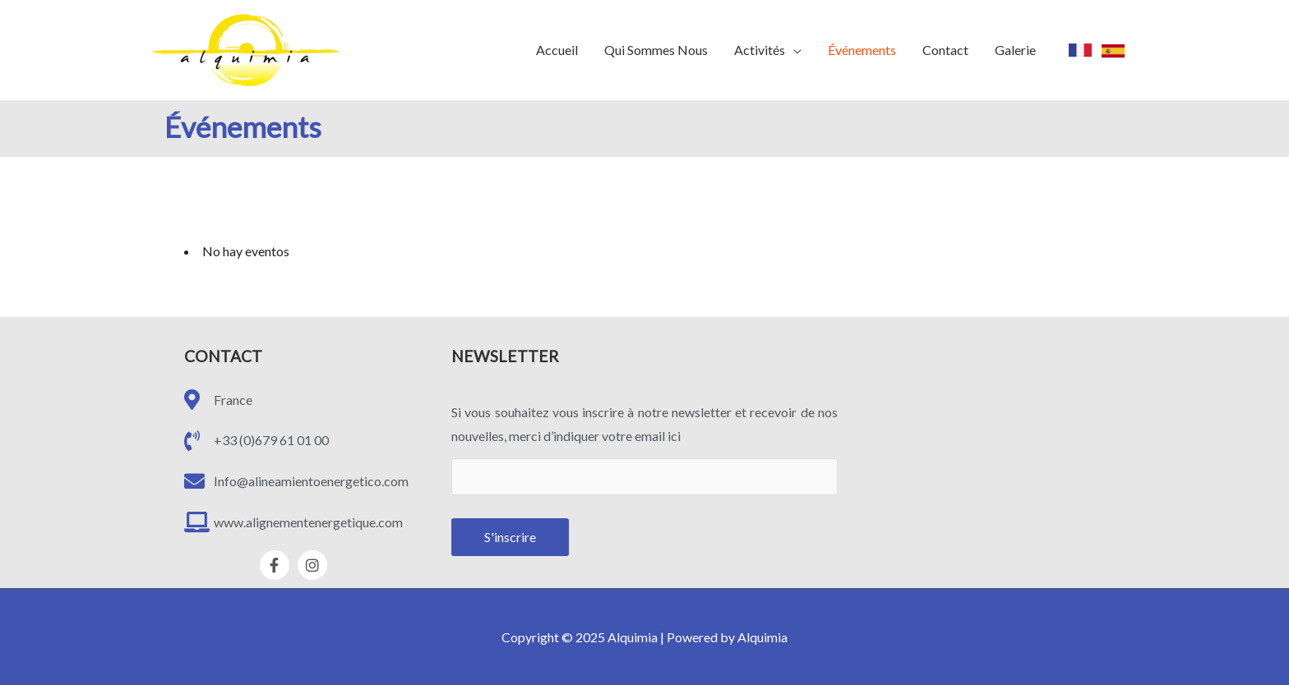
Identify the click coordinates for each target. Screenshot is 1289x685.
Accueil (557, 49)
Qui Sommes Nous (656, 49)
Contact (945, 49)
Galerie (1015, 49)
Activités (759, 49)
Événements (862, 49)
